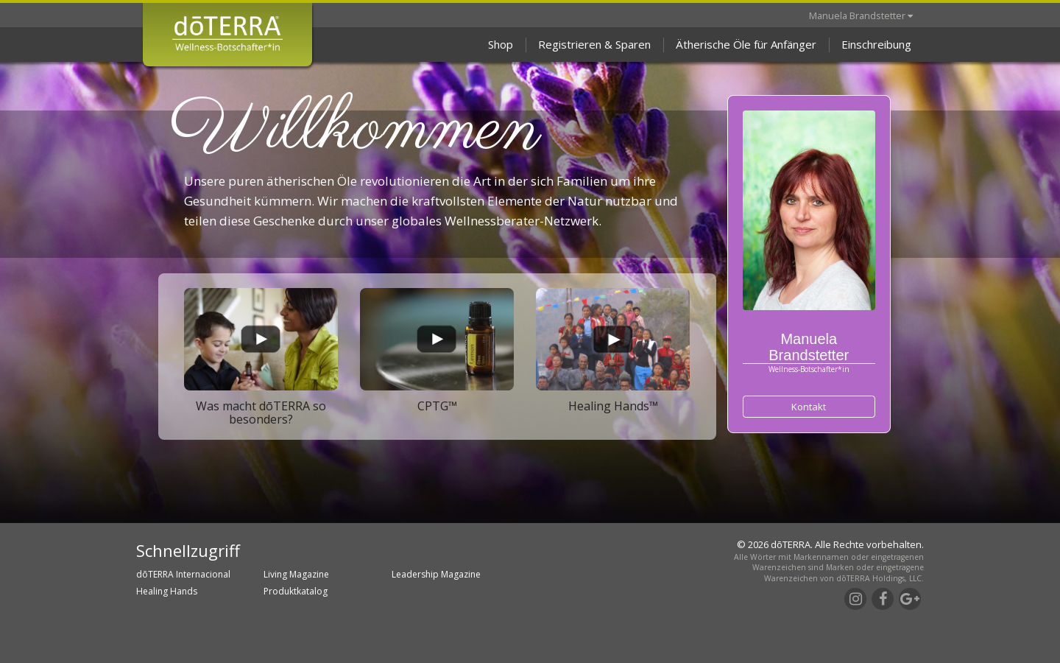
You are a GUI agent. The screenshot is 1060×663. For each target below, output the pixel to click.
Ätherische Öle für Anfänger (746, 44)
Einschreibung (876, 44)
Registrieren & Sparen (594, 44)
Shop (500, 44)
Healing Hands (166, 591)
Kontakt (808, 406)
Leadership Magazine (436, 574)
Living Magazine (296, 574)
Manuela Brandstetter (861, 15)
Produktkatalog (296, 591)
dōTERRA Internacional (183, 574)
